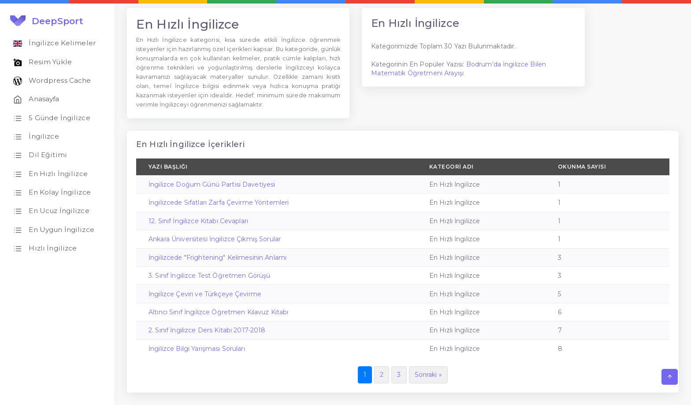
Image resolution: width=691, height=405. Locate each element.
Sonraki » (428, 375)
